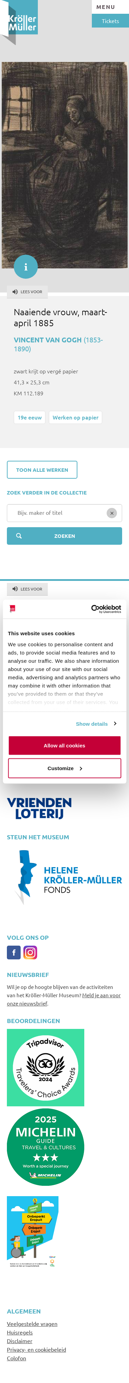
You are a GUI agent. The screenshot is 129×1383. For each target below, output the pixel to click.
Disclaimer (19, 1340)
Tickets (110, 20)
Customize (64, 768)
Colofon (16, 1357)
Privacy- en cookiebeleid (36, 1349)
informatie (22, 263)
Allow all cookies (64, 745)
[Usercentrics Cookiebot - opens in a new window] (92, 609)
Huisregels (20, 1332)
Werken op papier (75, 417)
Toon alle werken (42, 469)
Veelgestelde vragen (32, 1323)
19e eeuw (30, 417)
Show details (92, 723)
